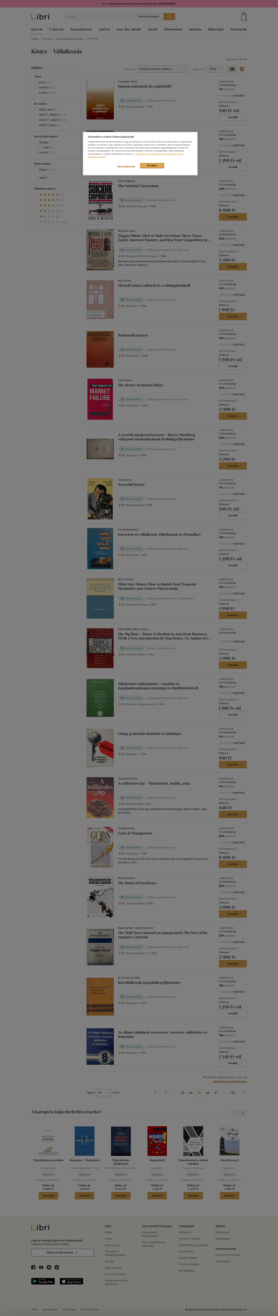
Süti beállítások (126, 166)
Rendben (152, 165)
